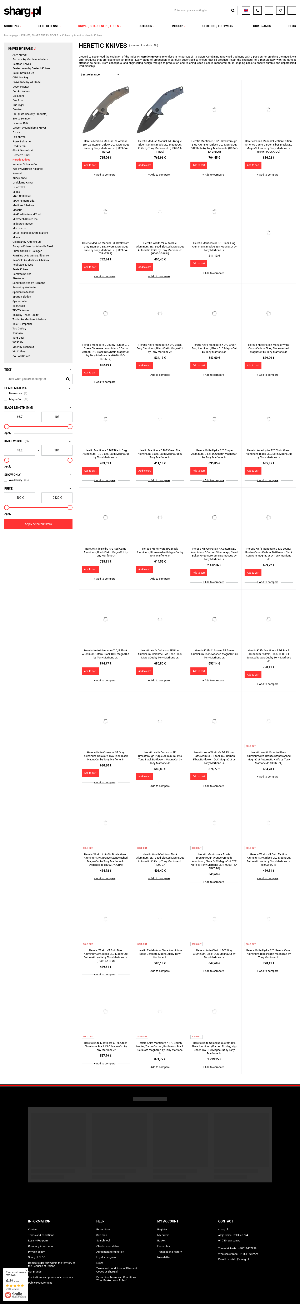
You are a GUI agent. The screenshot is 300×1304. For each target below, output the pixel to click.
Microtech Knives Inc (25, 219)
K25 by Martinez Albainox (27, 168)
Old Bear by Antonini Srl (26, 241)
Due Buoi (17, 100)
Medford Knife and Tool (26, 214)
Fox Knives (18, 136)
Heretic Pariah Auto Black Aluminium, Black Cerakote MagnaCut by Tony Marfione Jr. (160, 954)
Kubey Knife (19, 178)
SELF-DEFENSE (48, 26)
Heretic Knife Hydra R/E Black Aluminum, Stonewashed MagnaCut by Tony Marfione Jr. (160, 552)
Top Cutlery (19, 328)
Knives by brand (71, 35)
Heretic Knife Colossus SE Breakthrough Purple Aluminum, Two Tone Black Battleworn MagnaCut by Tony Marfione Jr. (160, 758)
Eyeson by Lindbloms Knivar (29, 127)
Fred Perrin (19, 146)
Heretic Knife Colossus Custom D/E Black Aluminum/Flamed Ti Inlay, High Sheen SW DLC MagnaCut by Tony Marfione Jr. (214, 1048)
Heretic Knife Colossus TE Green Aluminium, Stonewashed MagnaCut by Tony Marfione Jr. (214, 654)
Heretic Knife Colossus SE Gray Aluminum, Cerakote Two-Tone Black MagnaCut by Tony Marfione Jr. (106, 756)
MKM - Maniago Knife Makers (30, 232)
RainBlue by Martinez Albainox (30, 255)
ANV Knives (19, 54)
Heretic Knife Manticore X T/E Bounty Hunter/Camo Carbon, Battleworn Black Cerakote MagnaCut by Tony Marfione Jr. (160, 1048)
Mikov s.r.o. (19, 228)
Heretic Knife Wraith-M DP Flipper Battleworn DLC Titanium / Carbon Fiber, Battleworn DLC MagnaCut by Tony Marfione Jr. (214, 758)
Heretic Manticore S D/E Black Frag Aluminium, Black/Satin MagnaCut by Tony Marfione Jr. (214, 246)
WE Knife (17, 342)
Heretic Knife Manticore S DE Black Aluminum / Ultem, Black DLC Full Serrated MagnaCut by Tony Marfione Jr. (268, 656)
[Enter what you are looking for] (38, 379)
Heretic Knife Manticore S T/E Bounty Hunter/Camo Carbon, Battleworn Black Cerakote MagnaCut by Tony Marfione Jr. (268, 554)
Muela (16, 237)
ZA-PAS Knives (21, 356)
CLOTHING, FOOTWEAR (217, 26)
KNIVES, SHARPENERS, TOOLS (98, 26)
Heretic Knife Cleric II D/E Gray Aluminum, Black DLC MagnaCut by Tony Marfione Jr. (214, 954)
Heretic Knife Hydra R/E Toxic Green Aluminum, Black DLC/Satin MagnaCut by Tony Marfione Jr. (269, 454)
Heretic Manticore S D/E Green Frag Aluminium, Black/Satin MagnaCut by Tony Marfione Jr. (160, 454)
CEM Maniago (20, 77)
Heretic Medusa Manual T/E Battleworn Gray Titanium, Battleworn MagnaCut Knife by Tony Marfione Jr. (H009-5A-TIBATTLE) (105, 248)
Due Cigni (18, 105)
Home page (11, 35)
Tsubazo (17, 333)
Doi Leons (18, 95)
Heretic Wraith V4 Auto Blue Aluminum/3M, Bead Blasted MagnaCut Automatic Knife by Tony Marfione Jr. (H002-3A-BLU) (160, 248)
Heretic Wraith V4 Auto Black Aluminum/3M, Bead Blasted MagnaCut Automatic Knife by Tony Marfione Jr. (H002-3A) (160, 860)
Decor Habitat (20, 86)
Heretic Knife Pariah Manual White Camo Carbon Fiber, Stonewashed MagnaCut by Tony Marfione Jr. (268, 348)
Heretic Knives (21, 159)
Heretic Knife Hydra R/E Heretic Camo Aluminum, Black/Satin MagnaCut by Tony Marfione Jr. (268, 954)
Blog (292, 26)
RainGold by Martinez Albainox (30, 260)
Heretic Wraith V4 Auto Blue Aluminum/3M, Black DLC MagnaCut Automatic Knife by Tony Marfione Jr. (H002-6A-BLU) (106, 955)
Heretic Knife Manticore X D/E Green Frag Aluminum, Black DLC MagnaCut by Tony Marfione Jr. (214, 348)
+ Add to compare (104, 174)
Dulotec (17, 109)
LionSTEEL (18, 187)
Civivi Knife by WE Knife (26, 82)
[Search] (67, 379)
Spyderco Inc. (20, 301)
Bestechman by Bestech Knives (31, 68)
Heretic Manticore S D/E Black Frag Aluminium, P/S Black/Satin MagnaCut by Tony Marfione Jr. (105, 454)
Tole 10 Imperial (22, 323)
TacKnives (18, 305)
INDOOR (177, 26)
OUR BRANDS (262, 26)
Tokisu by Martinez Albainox (29, 319)
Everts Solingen (21, 118)
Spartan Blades (21, 296)
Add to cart (90, 165)
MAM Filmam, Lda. (23, 200)
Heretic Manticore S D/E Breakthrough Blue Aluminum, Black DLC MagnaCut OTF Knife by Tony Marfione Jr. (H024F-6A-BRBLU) (214, 146)
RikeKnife (18, 278)
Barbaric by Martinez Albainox (30, 59)
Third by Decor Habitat (25, 315)
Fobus (16, 132)
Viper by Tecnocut (23, 346)
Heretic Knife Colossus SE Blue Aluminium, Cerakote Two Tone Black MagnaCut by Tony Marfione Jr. (160, 654)
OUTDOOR (145, 26)
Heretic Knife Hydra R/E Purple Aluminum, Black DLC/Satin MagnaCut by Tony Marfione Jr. (214, 454)
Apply (7, 433)
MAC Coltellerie (21, 196)
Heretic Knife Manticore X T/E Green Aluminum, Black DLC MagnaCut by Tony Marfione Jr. (105, 1046)
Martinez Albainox (23, 205)
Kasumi (17, 173)
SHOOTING (11, 26)
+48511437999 (247, 1248)
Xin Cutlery (18, 351)
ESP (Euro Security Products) (29, 114)
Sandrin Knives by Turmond (28, 282)
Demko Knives (21, 91)
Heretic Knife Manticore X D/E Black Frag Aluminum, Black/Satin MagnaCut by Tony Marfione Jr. (160, 348)
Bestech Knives (21, 63)
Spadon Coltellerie (23, 292)
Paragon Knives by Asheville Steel (32, 246)
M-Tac (16, 191)
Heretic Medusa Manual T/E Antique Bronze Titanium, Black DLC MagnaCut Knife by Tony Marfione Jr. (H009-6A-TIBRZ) (105, 146)
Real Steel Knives (22, 264)
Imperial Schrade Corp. (26, 164)
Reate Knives (20, 269)
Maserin (17, 209)
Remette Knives (21, 273)
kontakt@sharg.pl (238, 1259)
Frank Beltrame (21, 141)
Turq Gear (18, 337)
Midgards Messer (23, 223)
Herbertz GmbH (21, 155)
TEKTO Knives (20, 310)
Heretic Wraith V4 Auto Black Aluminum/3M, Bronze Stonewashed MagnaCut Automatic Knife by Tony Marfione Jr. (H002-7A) (269, 758)
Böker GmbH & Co (23, 72)
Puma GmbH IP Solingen (27, 251)
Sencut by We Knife (24, 287)
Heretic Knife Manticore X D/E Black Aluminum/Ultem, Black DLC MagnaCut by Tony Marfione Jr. (105, 654)
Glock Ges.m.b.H (22, 150)
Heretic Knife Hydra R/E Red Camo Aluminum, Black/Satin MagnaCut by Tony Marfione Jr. (106, 552)
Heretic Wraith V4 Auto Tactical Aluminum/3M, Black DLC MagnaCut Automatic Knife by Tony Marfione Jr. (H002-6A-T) (269, 860)
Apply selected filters (38, 524)
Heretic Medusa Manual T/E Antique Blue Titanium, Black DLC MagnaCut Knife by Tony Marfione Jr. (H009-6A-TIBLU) (160, 146)
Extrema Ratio (20, 123)
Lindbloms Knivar (22, 182)
